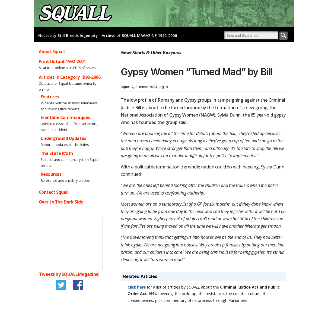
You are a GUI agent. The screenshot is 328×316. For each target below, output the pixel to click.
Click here (137, 287)
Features (50, 97)
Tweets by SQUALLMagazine (68, 274)
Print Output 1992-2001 (62, 61)
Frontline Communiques (65, 117)
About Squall (52, 52)
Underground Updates (63, 138)
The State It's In (57, 153)
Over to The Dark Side (61, 202)
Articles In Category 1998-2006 (70, 77)
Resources (51, 174)
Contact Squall (54, 192)
